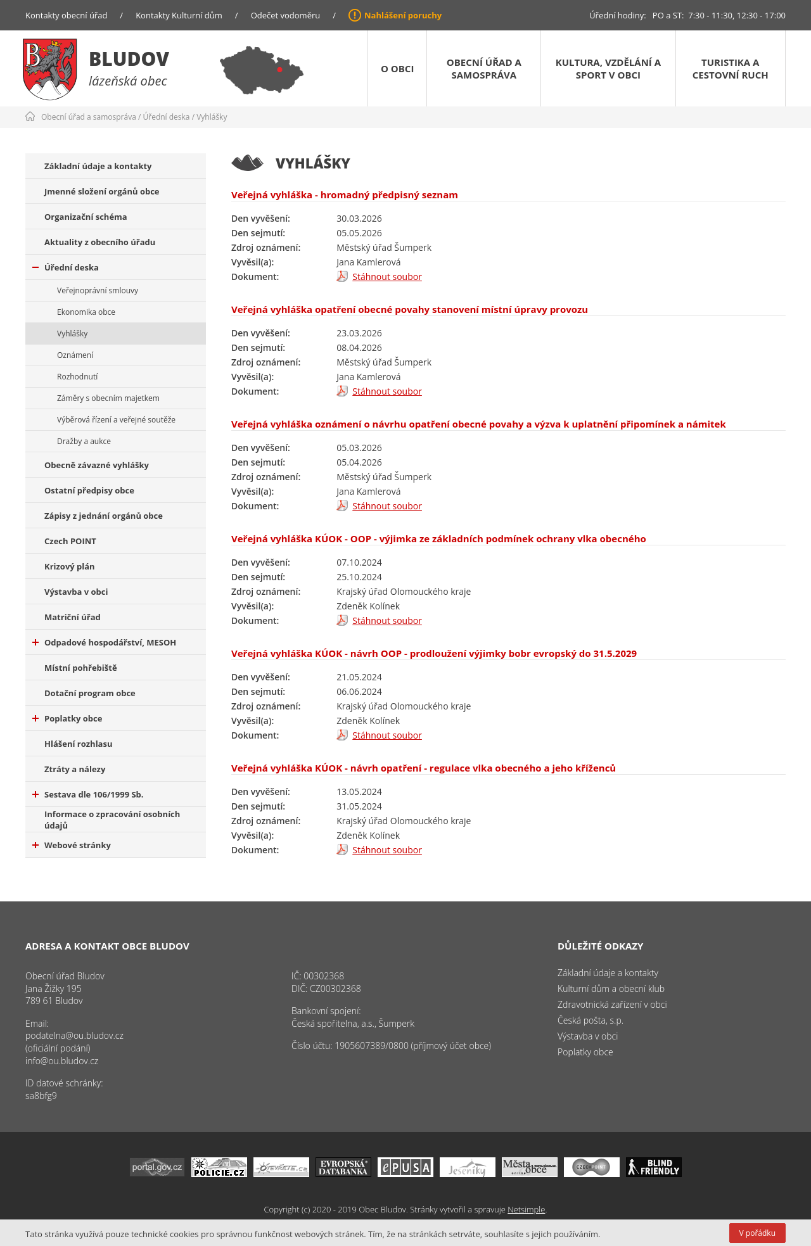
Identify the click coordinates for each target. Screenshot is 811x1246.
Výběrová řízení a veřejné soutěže (116, 419)
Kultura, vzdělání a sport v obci (608, 68)
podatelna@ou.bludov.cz (74, 1035)
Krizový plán (69, 566)
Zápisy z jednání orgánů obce (103, 515)
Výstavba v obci (76, 591)
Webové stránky (71, 845)
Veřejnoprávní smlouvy (97, 290)
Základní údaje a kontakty (98, 166)
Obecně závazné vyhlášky (96, 465)
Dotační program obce (90, 693)
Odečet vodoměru (286, 15)
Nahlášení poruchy (403, 15)
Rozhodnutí (77, 376)
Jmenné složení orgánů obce (102, 191)
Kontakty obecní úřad (66, 15)
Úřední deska (166, 116)
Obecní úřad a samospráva (484, 68)
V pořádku (757, 1233)
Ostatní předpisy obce (89, 490)
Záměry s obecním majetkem (108, 398)
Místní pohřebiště (80, 667)
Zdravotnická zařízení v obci (612, 1004)
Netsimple (526, 1209)
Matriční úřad (72, 617)
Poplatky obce (67, 718)
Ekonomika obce (86, 312)
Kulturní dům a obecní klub (611, 988)
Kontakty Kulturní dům (179, 15)
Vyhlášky (211, 116)
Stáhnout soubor (387, 276)
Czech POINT (70, 541)
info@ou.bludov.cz (61, 1061)
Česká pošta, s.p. (590, 1020)
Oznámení (75, 355)
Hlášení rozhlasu (78, 743)
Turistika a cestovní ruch (731, 68)
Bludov (129, 59)
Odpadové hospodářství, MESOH (104, 642)
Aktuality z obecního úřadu (99, 242)
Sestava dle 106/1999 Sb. (88, 794)
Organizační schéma (85, 216)
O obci (397, 68)
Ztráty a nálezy (74, 769)
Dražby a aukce (84, 441)
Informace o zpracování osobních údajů (112, 819)
